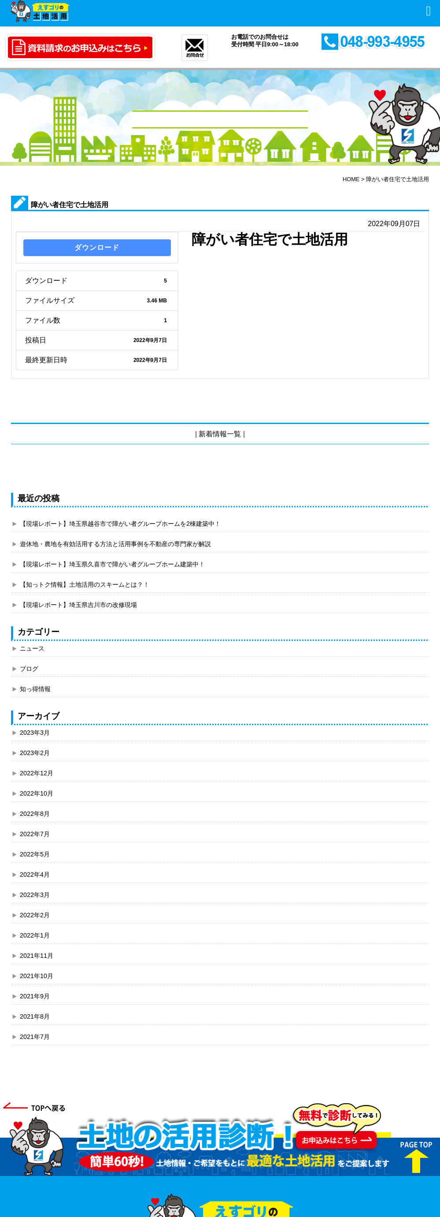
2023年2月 (35, 752)
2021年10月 (36, 975)
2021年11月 (36, 955)
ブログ (29, 668)
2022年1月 (35, 935)
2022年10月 (36, 793)
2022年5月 (35, 854)
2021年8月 (35, 1016)
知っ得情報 (35, 688)
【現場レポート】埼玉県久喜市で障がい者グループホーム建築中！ (112, 564)
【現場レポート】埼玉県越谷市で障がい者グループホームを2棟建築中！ (120, 523)
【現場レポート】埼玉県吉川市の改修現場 (78, 604)
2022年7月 (35, 833)
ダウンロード (96, 247)
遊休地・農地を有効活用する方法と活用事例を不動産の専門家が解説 (115, 543)
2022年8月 (35, 813)
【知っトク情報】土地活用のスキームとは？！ (84, 584)
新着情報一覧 (220, 434)
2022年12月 (36, 773)
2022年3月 (35, 894)
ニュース (32, 648)
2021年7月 (35, 1036)
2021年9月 (35, 996)
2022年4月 (35, 874)
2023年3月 (35, 732)
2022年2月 (35, 915)
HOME (351, 179)
